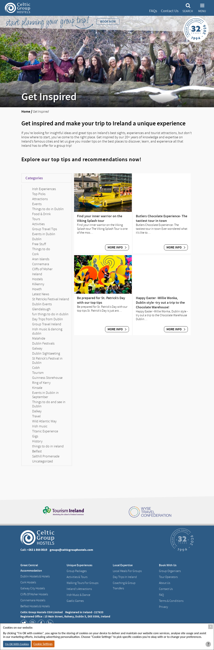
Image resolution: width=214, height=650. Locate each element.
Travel (36, 416)
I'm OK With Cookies (17, 644)
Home (25, 111)
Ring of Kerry (41, 383)
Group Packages (77, 571)
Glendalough (41, 309)
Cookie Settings (43, 644)
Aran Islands (40, 259)
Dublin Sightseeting (46, 353)
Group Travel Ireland (46, 324)
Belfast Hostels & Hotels (35, 606)
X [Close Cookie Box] (210, 626)
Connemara (40, 264)
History (37, 441)
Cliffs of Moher (42, 269)
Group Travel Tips (44, 229)
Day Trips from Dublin (47, 319)
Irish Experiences (44, 189)
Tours (36, 219)
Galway (37, 348)
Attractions (40, 199)
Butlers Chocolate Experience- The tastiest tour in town (161, 218)
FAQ (161, 595)
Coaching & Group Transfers (124, 585)
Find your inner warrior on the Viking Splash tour (99, 218)
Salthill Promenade (45, 456)
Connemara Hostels (32, 600)
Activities (38, 224)
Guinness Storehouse (47, 378)
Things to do (41, 249)
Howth (37, 289)
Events (37, 204)
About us (164, 583)
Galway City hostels (32, 588)
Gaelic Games (75, 601)
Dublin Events (42, 304)
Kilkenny (38, 284)
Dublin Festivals (43, 343)
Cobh (36, 368)
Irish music (39, 426)
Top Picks (38, 194)
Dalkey (37, 411)
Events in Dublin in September (45, 395)
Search (187, 11)
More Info (117, 247)
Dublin (37, 239)
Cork (35, 254)
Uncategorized (42, 461)
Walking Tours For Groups (82, 583)
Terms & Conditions (171, 601)
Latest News (40, 294)
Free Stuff (39, 244)
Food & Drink (41, 214)
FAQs (153, 10)
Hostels (37, 279)
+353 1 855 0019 (37, 550)
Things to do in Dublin (48, 209)
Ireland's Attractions (79, 589)
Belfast (37, 451)
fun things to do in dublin (50, 314)
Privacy (163, 607)
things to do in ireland (48, 446)
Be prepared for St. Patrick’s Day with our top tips (101, 300)
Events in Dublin (43, 234)
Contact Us (169, 10)
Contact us (166, 589)
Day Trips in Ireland (125, 577)
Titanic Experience (45, 431)
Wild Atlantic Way (44, 421)
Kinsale (37, 388)
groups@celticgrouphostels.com (71, 550)
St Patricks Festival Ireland (50, 299)
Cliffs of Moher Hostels (34, 594)
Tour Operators (168, 577)
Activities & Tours (77, 577)
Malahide (38, 338)
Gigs (35, 436)
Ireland (37, 274)
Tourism (38, 373)
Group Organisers (170, 571)
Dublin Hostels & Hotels (35, 576)
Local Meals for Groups (127, 571)
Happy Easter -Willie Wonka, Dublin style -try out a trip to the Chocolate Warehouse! (160, 302)
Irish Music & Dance (78, 595)
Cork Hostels (28, 582)
